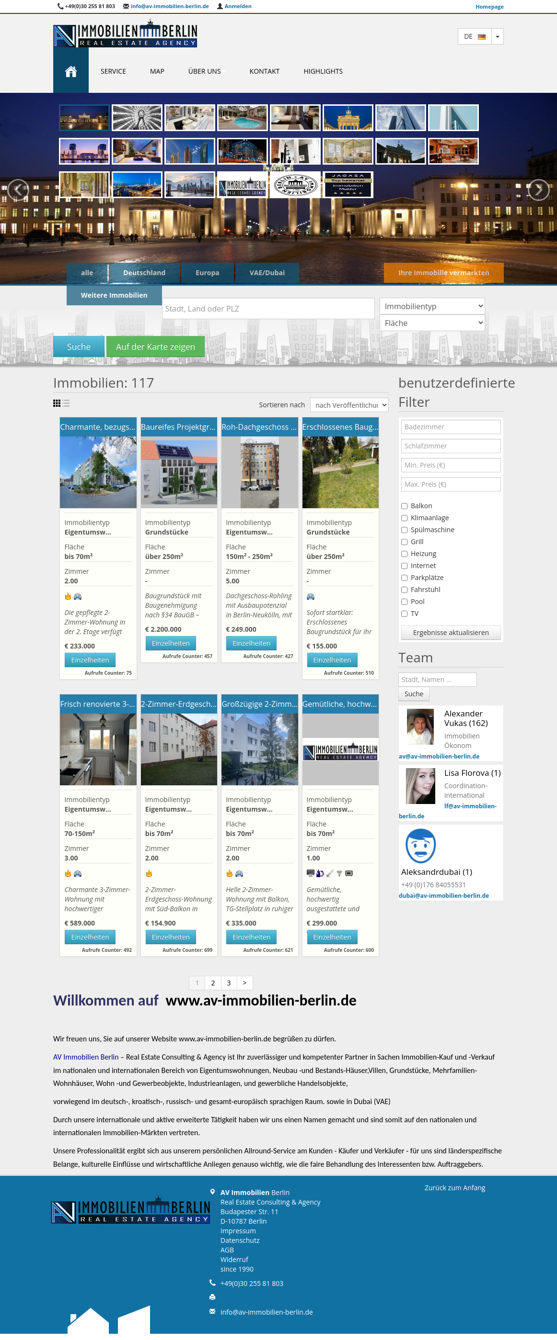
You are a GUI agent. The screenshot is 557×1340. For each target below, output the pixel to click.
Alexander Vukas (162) (466, 718)
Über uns (207, 71)
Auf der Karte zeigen (155, 346)
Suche (79, 346)
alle (87, 272)
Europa (207, 272)
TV (409, 613)
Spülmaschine (427, 529)
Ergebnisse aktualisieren (451, 632)
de (475, 36)
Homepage (490, 6)
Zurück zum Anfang (455, 1187)
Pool (413, 601)
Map (157, 71)
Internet (418, 565)
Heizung (418, 553)
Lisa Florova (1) (472, 772)
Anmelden (234, 6)
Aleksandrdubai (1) (436, 871)
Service (113, 71)
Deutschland (144, 272)
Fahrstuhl (421, 589)
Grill (412, 541)
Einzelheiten (90, 659)
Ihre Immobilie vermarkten (443, 272)
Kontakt (265, 71)
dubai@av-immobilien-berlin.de (444, 896)
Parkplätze (422, 577)
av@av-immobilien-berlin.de (439, 756)
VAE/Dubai (267, 272)
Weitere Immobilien (114, 295)
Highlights (323, 71)
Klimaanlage (425, 517)
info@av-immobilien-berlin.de (166, 6)
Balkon (416, 505)
